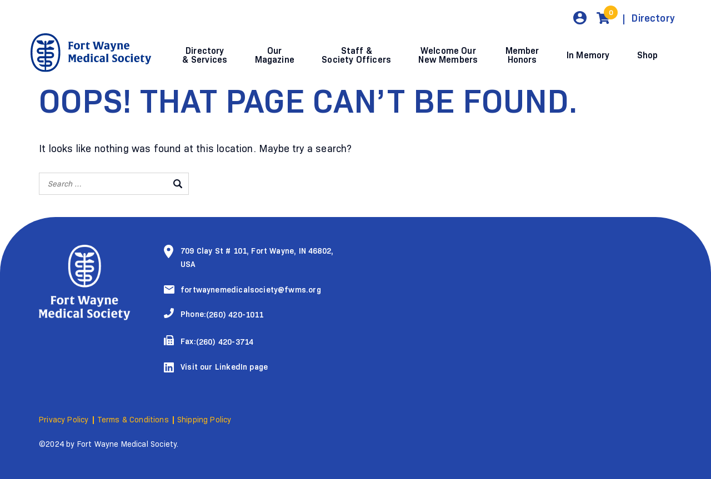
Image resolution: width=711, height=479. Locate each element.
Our (274, 55)
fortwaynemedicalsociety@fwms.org (251, 290)
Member (522, 55)
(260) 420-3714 (225, 342)
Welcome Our (448, 55)
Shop (647, 55)
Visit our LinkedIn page (224, 367)
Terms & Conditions (133, 420)
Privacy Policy (64, 420)
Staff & (356, 55)
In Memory (588, 55)
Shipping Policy (204, 420)
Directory (653, 18)
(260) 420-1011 (235, 315)
